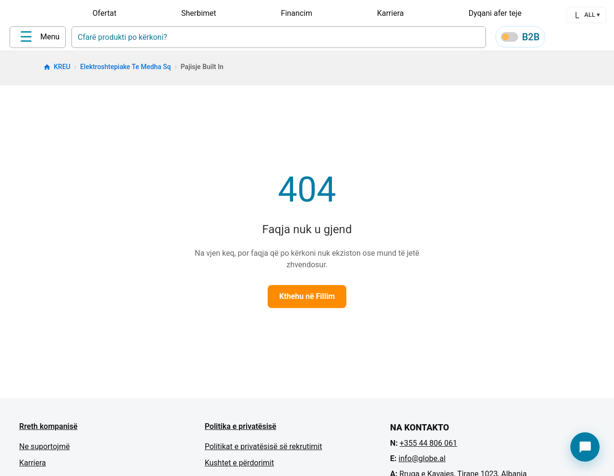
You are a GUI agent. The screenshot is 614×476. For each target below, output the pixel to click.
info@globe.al (422, 461)
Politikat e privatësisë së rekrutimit (263, 449)
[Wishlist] (581, 38)
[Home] (29, 38)
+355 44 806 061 (428, 446)
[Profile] (558, 38)
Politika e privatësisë (240, 429)
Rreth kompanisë (48, 429)
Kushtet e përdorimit (239, 466)
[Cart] (604, 38)
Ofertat (105, 13)
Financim (296, 13)
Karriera (390, 13)
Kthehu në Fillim (307, 299)
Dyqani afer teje (495, 13)
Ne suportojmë (44, 449)
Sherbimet (198, 13)
